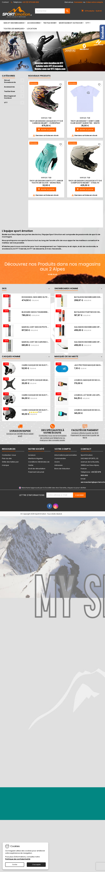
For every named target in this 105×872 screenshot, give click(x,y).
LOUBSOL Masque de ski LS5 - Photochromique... (88, 410)
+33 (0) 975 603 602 (30, 2)
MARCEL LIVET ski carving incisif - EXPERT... (35, 342)
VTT (87, 23)
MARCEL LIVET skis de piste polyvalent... (35, 327)
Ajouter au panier (46, 129)
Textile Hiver (49, 23)
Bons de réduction (62, 468)
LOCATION (32, 28)
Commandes (60, 458)
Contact (5, 2)
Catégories (8, 75)
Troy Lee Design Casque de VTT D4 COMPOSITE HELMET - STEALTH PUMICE (85, 182)
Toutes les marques (14, 28)
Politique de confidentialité (17, 859)
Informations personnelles (65, 455)
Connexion (78, 2)
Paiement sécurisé (36, 472)
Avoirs (57, 462)
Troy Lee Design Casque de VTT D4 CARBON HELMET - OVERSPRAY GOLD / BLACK (46, 123)
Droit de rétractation (36, 468)
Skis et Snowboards (14, 23)
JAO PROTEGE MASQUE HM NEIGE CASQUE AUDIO (88, 365)
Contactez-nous (9, 455)
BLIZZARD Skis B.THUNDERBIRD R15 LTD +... (35, 312)
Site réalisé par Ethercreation (73, 514)
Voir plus (52, 274)
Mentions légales (35, 458)
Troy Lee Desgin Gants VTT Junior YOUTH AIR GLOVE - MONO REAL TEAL (46, 182)
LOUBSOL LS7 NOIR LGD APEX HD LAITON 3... (88, 395)
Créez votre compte (94, 2)
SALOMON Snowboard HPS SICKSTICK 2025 (88, 342)
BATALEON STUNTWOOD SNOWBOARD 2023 (88, 312)
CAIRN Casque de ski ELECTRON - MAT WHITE (35, 365)
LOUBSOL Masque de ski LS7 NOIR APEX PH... (88, 380)
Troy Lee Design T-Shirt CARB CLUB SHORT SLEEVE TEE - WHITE (85, 122)
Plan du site (7, 458)
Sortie (14, 864)
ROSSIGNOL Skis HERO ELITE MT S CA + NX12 (35, 297)
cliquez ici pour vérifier (76, 488)
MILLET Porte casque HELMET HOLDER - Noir (35, 380)
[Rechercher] (52, 11)
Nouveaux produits (39, 75)
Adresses (58, 465)
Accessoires (33, 23)
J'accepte (36, 864)
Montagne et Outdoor (70, 23)
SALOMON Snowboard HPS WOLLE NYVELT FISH (88, 327)
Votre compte (62, 448)
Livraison (32, 455)
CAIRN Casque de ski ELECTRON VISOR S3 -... (35, 395)
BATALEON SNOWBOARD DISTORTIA (88, 297)
